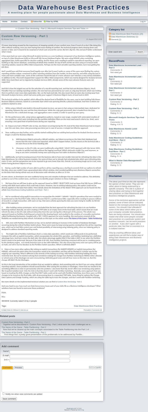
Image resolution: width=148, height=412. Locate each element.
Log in (143, 21)
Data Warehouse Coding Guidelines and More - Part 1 (28, 190)
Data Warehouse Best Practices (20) (127, 34)
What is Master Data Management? (125, 160)
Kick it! (9, 310)
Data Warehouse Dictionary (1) (124, 37)
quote (98, 367)
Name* (6, 351)
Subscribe (36, 22)
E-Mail (4, 310)
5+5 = (6, 360)
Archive (14, 22)
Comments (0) (97, 310)
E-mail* (6, 355)
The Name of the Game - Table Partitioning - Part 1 (24, 332)
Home (4, 22)
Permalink (87, 310)
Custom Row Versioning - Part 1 (25, 36)
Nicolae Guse (8, 39)
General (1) (116, 39)
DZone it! (16, 310)
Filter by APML (52, 22)
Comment (7, 368)
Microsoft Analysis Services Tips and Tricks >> (68, 28)
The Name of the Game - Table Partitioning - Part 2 (24, 327)
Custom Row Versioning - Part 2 (16, 322)
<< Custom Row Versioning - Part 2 (30, 28)
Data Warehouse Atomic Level (123, 129)
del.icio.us (24, 310)
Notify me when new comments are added (23, 394)
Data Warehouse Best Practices (74, 7)
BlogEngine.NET (72, 408)
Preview (18, 368)
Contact (24, 22)
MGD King (81, 410)
